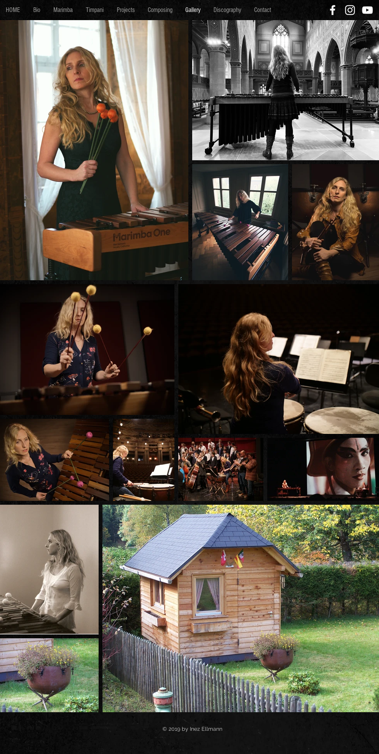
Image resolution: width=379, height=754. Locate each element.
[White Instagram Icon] (350, 10)
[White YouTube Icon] (367, 10)
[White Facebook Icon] (332, 10)
